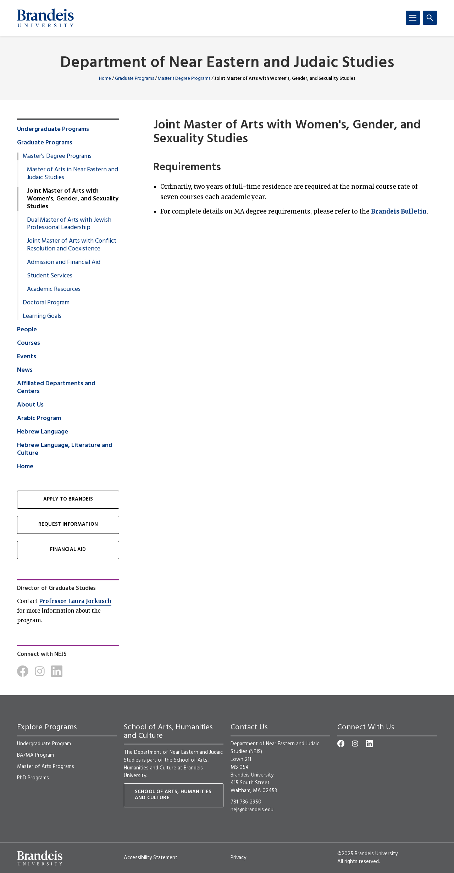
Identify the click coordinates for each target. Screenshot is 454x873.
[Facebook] (22, 671)
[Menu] (413, 18)
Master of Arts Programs (45, 766)
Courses (28, 343)
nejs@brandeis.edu (252, 810)
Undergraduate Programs (53, 129)
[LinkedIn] (56, 671)
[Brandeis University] (45, 18)
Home (105, 78)
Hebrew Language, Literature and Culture (64, 449)
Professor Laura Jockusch (75, 601)
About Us (30, 405)
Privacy (238, 857)
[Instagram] (39, 671)
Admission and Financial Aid (63, 262)
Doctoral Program (46, 303)
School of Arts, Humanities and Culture (166, 764)
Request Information (68, 524)
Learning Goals (42, 316)
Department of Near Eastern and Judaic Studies (227, 63)
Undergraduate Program (44, 744)
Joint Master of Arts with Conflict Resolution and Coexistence (71, 245)
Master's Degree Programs (184, 78)
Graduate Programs (134, 78)
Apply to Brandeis (68, 499)
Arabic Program (39, 418)
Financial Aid (68, 550)
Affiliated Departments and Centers (56, 388)
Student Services (49, 276)
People (27, 330)
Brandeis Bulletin (399, 211)
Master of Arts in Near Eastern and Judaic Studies (72, 174)
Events (26, 357)
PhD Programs (33, 778)
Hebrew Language (42, 432)
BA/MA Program (35, 755)
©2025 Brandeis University (367, 854)
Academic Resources (54, 289)
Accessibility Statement (150, 857)
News (25, 370)
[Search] (430, 18)
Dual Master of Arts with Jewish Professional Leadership (69, 224)
